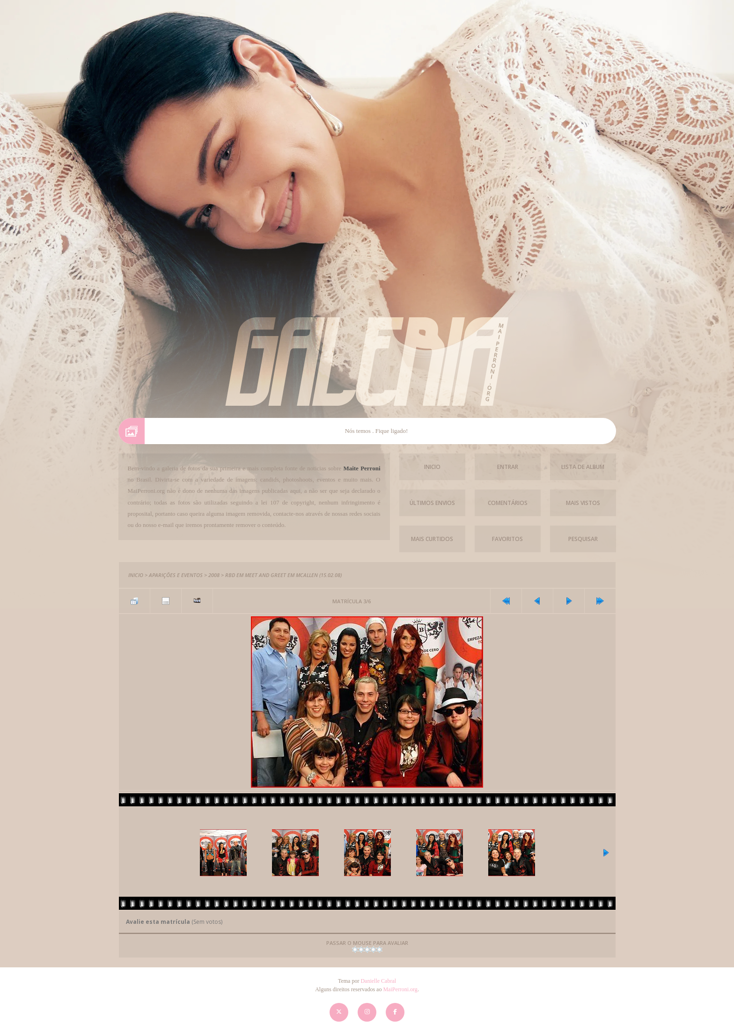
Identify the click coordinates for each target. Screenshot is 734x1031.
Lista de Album (582, 467)
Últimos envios (432, 503)
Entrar (507, 467)
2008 (214, 574)
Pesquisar (583, 539)
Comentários (508, 503)
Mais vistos (583, 503)
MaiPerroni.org (400, 989)
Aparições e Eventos (176, 574)
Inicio (432, 467)
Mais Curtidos (432, 539)
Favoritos (507, 539)
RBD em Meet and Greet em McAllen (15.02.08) (283, 574)
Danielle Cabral (378, 981)
